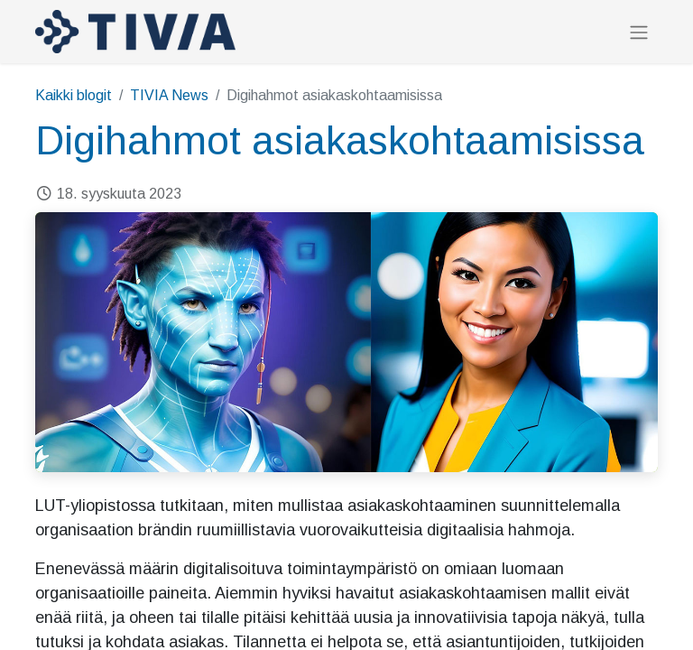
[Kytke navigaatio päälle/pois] (639, 32)
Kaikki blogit (73, 95)
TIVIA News (169, 95)
